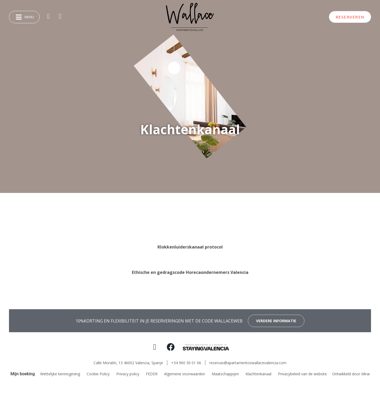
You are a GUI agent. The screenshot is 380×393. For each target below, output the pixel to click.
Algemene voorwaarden (184, 373)
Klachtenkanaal (258, 373)
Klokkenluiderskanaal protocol (190, 268)
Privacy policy (127, 373)
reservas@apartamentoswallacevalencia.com (247, 362)
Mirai (365, 373)
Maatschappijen (225, 373)
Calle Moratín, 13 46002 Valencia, (128, 362)
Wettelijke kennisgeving (60, 373)
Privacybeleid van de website (302, 373)
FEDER (151, 373)
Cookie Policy (98, 373)
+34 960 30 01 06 (186, 362)
